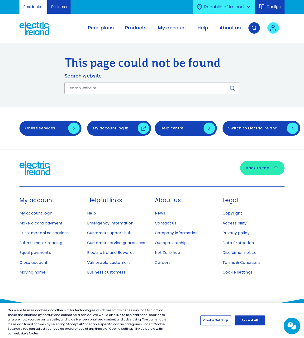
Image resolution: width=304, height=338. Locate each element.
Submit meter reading (40, 243)
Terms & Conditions (242, 262)
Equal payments (35, 252)
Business (59, 6)
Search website (83, 76)
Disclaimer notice (239, 252)
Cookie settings (237, 272)
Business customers (106, 272)
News (160, 213)
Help (91, 213)
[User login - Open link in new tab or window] (273, 31)
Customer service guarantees (116, 243)
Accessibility (235, 223)
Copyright (232, 213)
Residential (33, 6)
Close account (33, 262)
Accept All (250, 321)
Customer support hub (109, 233)
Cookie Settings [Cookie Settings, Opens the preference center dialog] (215, 321)
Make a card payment (41, 223)
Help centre (172, 128)
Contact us (165, 223)
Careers (163, 262)
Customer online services (44, 233)
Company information (176, 233)
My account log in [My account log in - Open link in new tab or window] (110, 128)
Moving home (32, 272)
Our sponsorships (172, 243)
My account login (36, 213)
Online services (40, 128)
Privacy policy (236, 233)
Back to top (262, 168)
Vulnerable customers (108, 262)
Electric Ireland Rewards (111, 252)
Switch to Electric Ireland (252, 128)
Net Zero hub (167, 252)
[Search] (254, 31)
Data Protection (238, 243)
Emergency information (110, 223)
